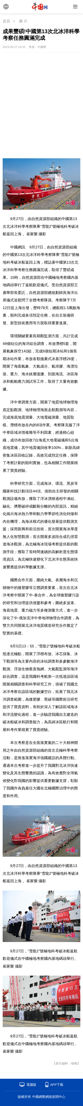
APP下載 (56, 1084)
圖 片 (23, 21)
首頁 (6, 21)
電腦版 (31, 1084)
